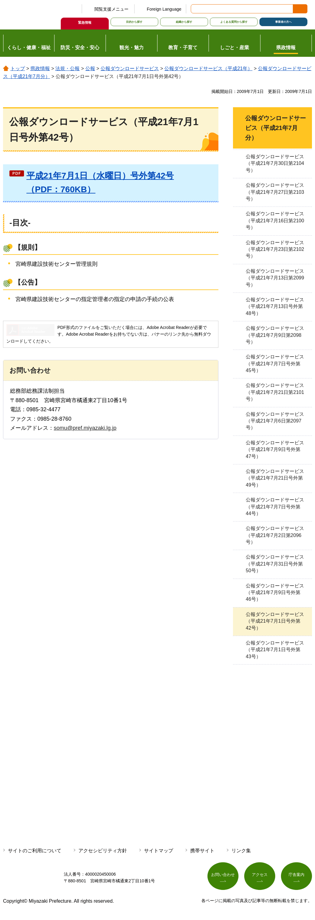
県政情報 (40, 68)
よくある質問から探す (234, 21)
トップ (17, 68)
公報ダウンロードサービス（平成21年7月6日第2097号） (275, 421)
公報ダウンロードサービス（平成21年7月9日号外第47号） (275, 449)
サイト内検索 (195, 9)
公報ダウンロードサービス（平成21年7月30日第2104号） (275, 163)
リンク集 (241, 850)
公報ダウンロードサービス (130, 68)
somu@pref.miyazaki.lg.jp (85, 428)
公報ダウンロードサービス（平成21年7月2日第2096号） (275, 535)
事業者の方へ (283, 21)
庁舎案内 (296, 876)
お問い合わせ (223, 876)
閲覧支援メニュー (111, 9)
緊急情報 (84, 22)
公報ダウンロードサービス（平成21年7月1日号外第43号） (275, 649)
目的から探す (134, 21)
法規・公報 (67, 68)
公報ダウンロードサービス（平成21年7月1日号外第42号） (275, 621)
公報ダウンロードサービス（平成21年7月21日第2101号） (275, 392)
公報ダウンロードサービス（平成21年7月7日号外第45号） (275, 363)
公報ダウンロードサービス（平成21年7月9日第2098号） (275, 335)
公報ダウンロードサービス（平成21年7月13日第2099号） (275, 277)
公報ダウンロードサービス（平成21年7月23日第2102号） (275, 249)
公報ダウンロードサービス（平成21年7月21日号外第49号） (275, 478)
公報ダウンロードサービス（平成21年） (208, 68)
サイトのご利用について (34, 850)
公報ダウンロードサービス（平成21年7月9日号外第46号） (275, 592)
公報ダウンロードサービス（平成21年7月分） (275, 128)
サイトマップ (158, 850)
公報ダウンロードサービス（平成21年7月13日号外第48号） (275, 306)
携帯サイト (202, 850)
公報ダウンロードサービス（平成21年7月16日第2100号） (275, 220)
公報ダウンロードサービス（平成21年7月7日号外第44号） (275, 506)
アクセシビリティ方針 (102, 850)
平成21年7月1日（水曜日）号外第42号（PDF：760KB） (100, 182)
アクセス (259, 876)
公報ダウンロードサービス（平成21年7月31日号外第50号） (275, 563)
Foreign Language (164, 9)
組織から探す (184, 21)
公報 (90, 68)
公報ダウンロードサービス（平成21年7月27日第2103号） (275, 192)
